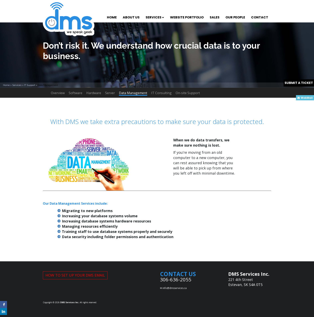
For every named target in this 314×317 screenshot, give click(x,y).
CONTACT (259, 17)
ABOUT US (131, 17)
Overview (58, 93)
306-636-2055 (175, 279)
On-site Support (188, 93)
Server (110, 93)
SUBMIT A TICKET (299, 83)
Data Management (133, 93)
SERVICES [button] (155, 17)
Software (75, 93)
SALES (214, 17)
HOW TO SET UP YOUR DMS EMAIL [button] (75, 275)
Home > (7, 85)
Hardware (93, 93)
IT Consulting (161, 93)
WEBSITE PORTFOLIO (187, 17)
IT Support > (31, 85)
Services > (18, 85)
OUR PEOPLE (235, 17)
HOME (112, 17)
